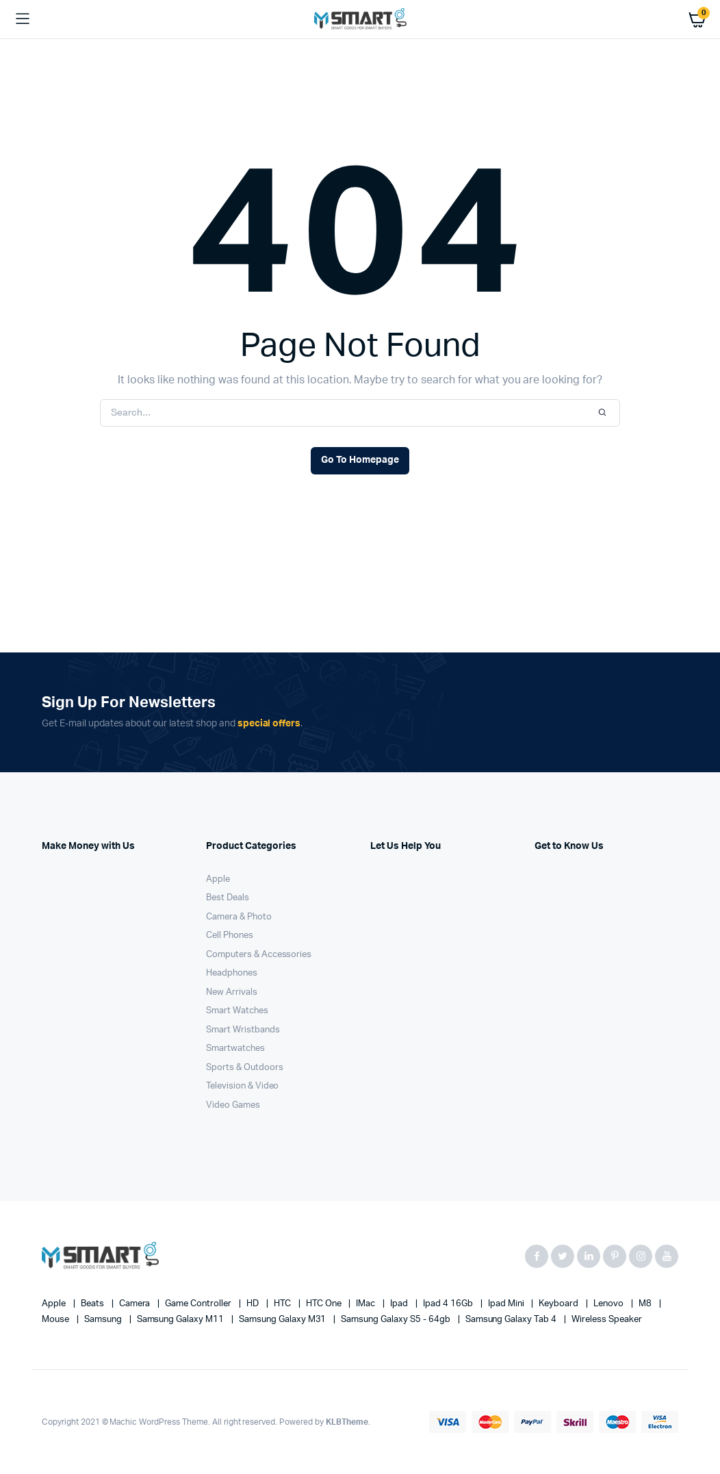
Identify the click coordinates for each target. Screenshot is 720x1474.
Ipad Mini (507, 1303)
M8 (646, 1303)
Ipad (400, 1303)
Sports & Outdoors (244, 1067)
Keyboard (559, 1303)
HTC (283, 1303)
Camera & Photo (239, 917)
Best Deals (227, 897)
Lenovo (609, 1303)
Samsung (104, 1319)
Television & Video (242, 1086)
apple (55, 1303)
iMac (366, 1303)
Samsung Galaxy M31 (283, 1319)
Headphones (231, 973)
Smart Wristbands (243, 1030)
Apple (218, 879)
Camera (136, 1303)
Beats (93, 1303)
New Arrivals (231, 992)
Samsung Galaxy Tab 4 (511, 1319)
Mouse (56, 1319)
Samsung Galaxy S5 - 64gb (396, 1319)
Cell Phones (229, 935)
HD (253, 1303)
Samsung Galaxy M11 (181, 1319)
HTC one (325, 1303)
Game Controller (199, 1303)
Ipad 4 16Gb (449, 1303)
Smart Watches (237, 1010)
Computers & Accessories (258, 954)
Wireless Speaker (606, 1319)
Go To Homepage (360, 460)
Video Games (233, 1105)
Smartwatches (235, 1048)
